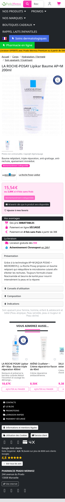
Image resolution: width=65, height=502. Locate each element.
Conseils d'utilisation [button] (17, 288)
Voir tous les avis (12, 467)
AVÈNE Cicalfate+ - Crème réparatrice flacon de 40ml (43, 370)
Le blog (8, 410)
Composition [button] (12, 296)
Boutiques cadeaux (18, 25)
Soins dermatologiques (29, 38)
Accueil (5, 56)
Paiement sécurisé (14, 422)
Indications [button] (11, 303)
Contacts (9, 405)
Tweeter (38, 321)
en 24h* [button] (45, 247)
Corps (15, 56)
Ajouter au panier (15, 392)
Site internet (10, 487)
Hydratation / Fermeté (33, 56)
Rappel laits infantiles (19, 32)
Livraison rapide (13, 418)
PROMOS (39, 11)
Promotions (11, 414)
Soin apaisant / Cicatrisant (18, 60)
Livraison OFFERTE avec (32, 50)
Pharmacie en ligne (17, 45)
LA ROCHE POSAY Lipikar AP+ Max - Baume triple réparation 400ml (15, 370)
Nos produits (14, 11)
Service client (39, 438)
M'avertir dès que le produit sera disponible (27, 204)
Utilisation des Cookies (15, 438)
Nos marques (14, 18)
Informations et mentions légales (20, 431)
